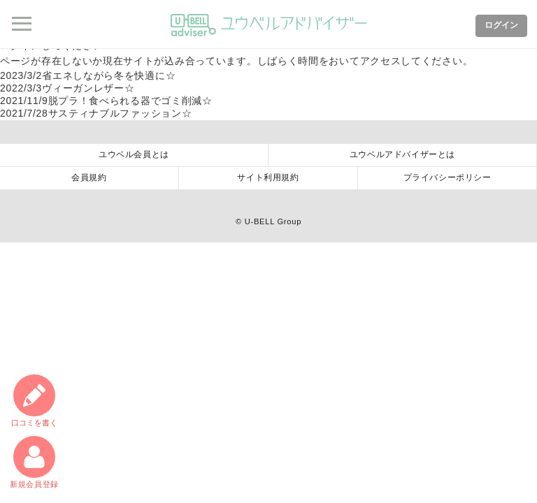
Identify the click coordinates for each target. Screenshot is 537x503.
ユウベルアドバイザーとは (402, 154)
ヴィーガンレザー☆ (67, 88)
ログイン (501, 25)
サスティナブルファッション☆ (96, 113)
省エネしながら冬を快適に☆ (88, 75)
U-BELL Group (273, 221)
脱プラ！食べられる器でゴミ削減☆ (106, 100)
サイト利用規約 (268, 177)
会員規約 (88, 177)
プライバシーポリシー (447, 177)
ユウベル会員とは (134, 154)
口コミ (34, 400)
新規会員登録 (34, 462)
